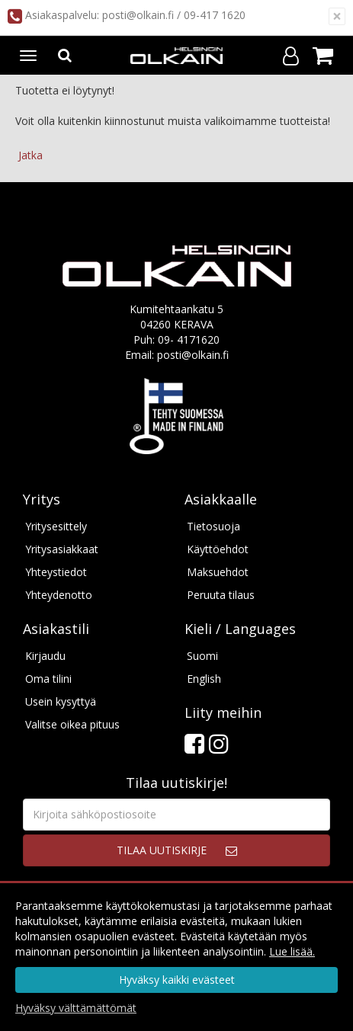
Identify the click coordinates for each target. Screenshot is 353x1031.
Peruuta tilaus (221, 595)
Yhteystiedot (56, 572)
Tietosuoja (213, 526)
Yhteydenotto (58, 595)
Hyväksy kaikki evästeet (177, 979)
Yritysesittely (56, 526)
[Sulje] (337, 16)
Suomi (202, 655)
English (204, 678)
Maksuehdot (218, 572)
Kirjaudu (45, 655)
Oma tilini (48, 678)
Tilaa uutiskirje (162, 850)
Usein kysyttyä (60, 701)
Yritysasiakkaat (61, 549)
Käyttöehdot (218, 549)
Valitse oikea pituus (72, 724)
